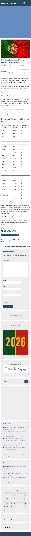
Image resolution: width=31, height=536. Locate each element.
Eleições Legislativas (6, 234)
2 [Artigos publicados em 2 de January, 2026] (18, 495)
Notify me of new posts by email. (11, 302)
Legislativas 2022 (14, 234)
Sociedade (4, 65)
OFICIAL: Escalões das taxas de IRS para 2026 (14, 451)
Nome (4, 280)
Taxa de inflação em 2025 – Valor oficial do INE (14, 452)
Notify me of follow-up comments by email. (14, 299)
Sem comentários (20, 65)
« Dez (4, 510)
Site (4, 292)
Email (4, 286)
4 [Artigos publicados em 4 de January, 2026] (25, 495)
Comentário (6, 260)
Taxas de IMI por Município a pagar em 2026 (14, 438)
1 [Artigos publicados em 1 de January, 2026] (14, 495)
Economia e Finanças (8, 3)
